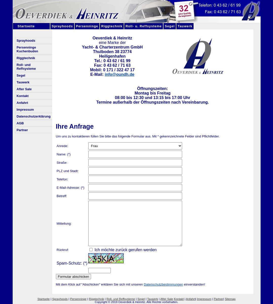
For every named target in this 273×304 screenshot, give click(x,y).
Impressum (25, 109)
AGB (20, 123)
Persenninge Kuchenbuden (27, 49)
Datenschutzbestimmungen (163, 284)
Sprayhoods (62, 26)
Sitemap (230, 298)
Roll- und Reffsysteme (26, 67)
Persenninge (87, 26)
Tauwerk (185, 26)
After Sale (24, 89)
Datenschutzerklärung (34, 116)
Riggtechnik (111, 26)
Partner (22, 130)
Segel (170, 26)
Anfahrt (22, 103)
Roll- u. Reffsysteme (143, 26)
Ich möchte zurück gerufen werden (123, 250)
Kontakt (23, 96)
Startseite (31, 26)
